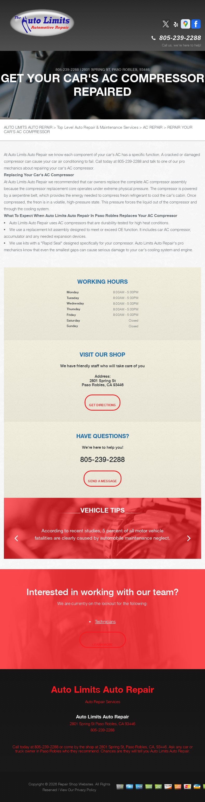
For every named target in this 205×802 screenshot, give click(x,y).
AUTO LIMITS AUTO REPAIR (28, 127)
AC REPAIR (153, 127)
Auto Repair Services (102, 701)
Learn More (102, 645)
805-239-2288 (180, 37)
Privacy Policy (85, 789)
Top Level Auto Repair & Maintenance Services (97, 127)
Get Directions (102, 405)
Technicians (105, 621)
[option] (102, 528)
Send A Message (102, 481)
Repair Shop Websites (75, 784)
